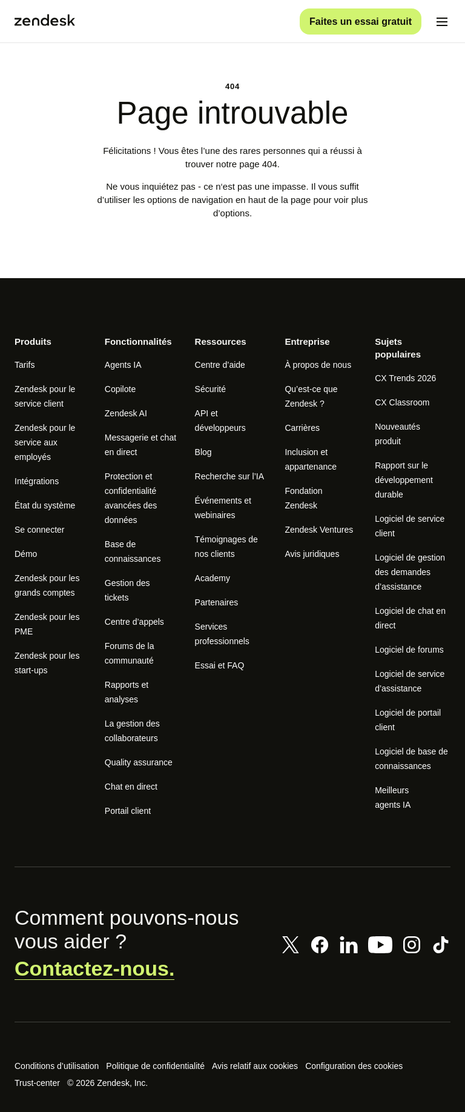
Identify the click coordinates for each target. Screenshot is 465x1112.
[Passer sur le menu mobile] (442, 21)
